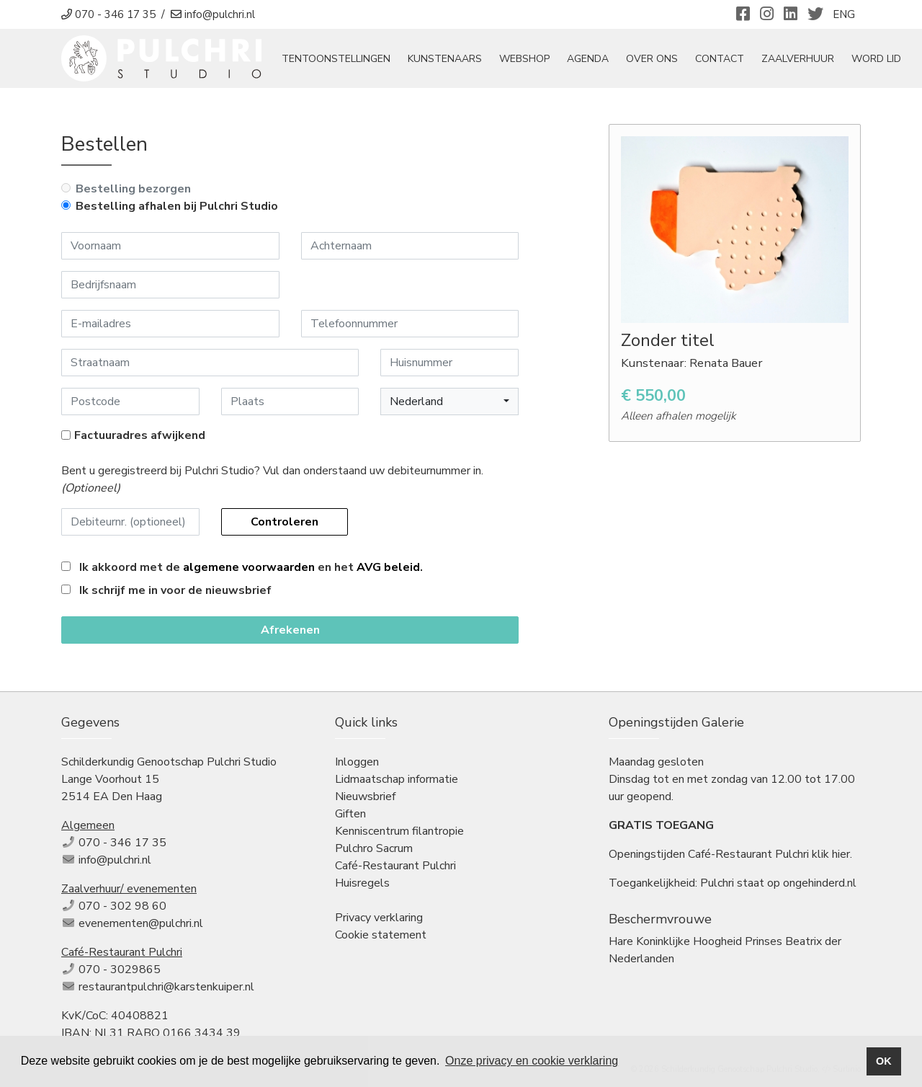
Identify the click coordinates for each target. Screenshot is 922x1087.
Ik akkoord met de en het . (251, 567)
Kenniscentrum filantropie (399, 831)
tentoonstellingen (336, 59)
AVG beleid (388, 567)
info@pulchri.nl (115, 860)
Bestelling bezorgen (133, 189)
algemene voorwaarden (249, 567)
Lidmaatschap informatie (396, 779)
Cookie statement (380, 935)
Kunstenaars (445, 59)
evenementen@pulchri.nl (141, 923)
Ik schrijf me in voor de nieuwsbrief (175, 590)
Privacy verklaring (379, 918)
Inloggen (357, 762)
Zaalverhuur (797, 59)
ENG (844, 14)
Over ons (652, 59)
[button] (449, 401)
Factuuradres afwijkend (139, 435)
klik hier (831, 854)
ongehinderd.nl (819, 883)
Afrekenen (290, 630)
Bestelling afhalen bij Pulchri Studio (177, 206)
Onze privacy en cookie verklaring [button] (531, 1061)
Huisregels (362, 883)
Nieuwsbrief (365, 796)
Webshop (524, 59)
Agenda (588, 59)
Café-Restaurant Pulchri (395, 866)
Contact (719, 59)
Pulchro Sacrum (374, 848)
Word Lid (876, 59)
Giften (350, 814)
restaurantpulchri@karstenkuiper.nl (166, 987)
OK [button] (884, 1061)
